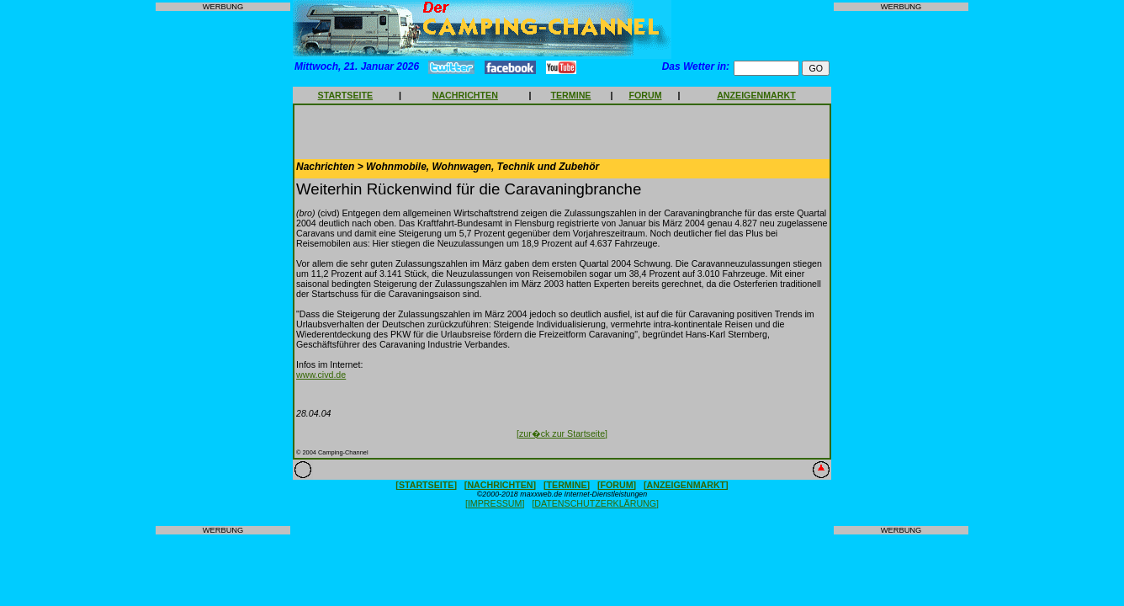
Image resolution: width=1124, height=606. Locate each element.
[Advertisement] (223, 268)
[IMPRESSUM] (494, 503)
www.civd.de (321, 374)
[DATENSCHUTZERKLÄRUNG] (595, 503)
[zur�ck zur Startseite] (562, 433)
